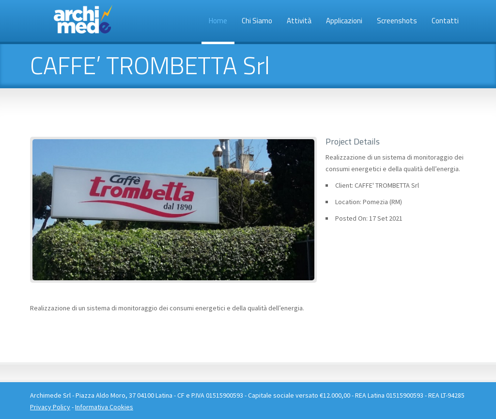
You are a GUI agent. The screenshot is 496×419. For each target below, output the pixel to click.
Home (218, 20)
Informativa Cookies (104, 407)
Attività (299, 20)
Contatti (445, 20)
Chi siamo (257, 20)
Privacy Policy (50, 407)
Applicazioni (344, 20)
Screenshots (397, 20)
